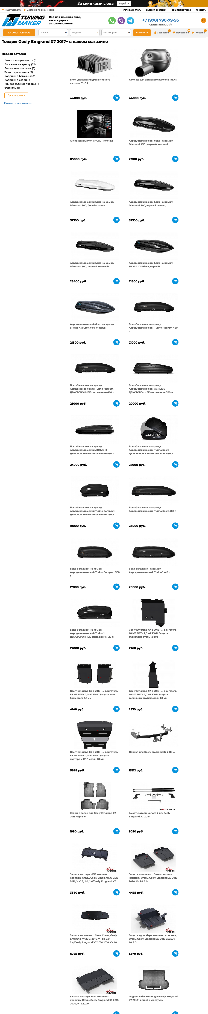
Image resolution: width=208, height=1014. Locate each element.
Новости (43, 1004)
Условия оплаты (132, 9)
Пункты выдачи (47, 999)
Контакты (200, 9)
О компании (45, 995)
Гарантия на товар (181, 9)
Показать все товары (17, 103)
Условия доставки (156, 9)
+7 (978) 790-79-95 (160, 20)
